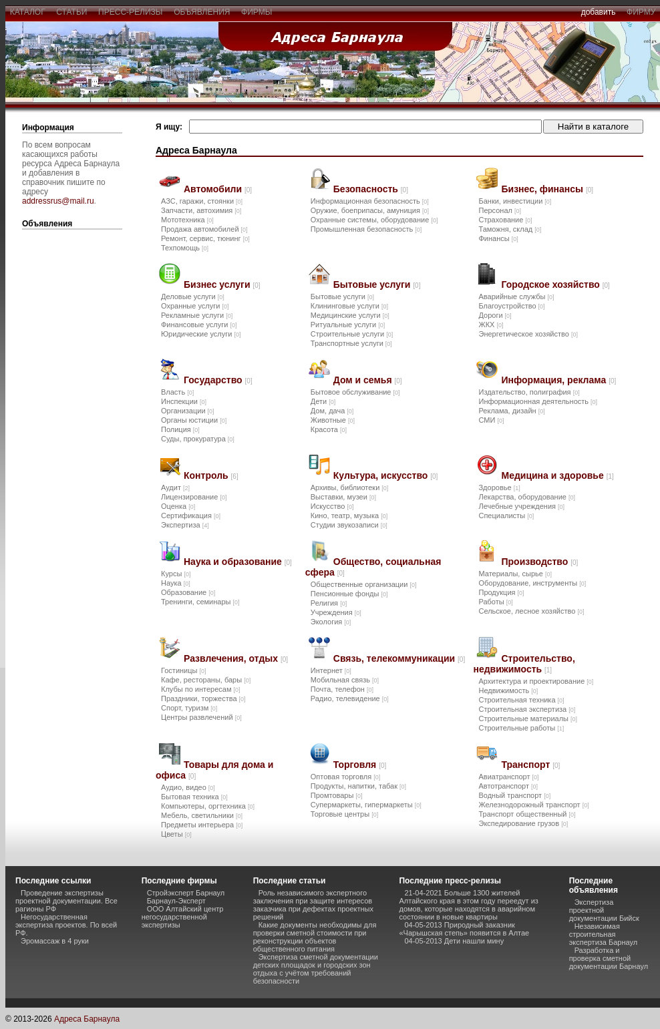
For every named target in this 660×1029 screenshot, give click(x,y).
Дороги (494, 315)
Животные (333, 420)
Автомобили (218, 189)
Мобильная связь (345, 680)
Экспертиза (185, 525)
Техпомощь (184, 248)
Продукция (501, 592)
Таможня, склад (509, 229)
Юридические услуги (200, 334)
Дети (323, 401)
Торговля (359, 764)
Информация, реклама (558, 380)
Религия (329, 603)
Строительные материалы (527, 718)
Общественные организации (364, 584)
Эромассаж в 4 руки (55, 941)
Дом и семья (367, 380)
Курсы (175, 574)
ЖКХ (490, 325)
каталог (27, 12)
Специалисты (506, 515)
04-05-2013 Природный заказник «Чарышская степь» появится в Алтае (464, 929)
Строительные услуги (352, 334)
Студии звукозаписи (349, 525)
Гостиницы (183, 670)
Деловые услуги (192, 296)
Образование (188, 592)
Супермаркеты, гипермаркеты (366, 805)
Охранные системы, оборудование (374, 220)
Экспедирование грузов (523, 823)
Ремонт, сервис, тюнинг (205, 238)
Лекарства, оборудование (526, 497)
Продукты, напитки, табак (358, 786)
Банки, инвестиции (514, 201)
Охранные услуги (194, 306)
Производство (539, 561)
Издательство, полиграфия (528, 392)
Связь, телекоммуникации (399, 658)
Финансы (498, 238)
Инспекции (183, 401)
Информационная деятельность (537, 401)
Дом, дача (332, 411)
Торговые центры (344, 814)
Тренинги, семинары (200, 602)
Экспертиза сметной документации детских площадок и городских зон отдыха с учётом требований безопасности (315, 969)
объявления (201, 12)
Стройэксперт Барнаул (186, 893)
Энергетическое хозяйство (527, 334)
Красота (329, 429)
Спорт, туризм (189, 708)
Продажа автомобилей (204, 229)
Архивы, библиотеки (350, 487)
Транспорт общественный (526, 814)
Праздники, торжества (203, 698)
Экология (331, 622)
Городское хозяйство (555, 284)
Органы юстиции (193, 420)
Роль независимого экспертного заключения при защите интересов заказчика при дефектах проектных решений (313, 905)
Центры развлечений (201, 717)
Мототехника (187, 220)
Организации (187, 411)
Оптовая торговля (345, 777)
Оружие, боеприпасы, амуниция (370, 210)
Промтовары (337, 795)
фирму (641, 12)
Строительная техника (521, 700)
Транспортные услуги (351, 343)
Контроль (211, 475)
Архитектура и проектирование (535, 681)
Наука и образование (238, 561)
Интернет (331, 670)
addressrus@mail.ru (58, 201)
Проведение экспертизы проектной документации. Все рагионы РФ (66, 901)
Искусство (332, 506)
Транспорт (530, 764)
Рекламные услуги (196, 315)
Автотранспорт (508, 786)
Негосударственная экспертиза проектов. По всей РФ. (66, 925)
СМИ (491, 420)
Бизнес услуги (222, 284)
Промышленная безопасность (366, 229)
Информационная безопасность (370, 201)
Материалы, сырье (514, 574)
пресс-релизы (130, 12)
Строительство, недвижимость (523, 663)
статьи (72, 12)
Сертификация (190, 515)
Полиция (180, 429)
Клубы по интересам (200, 689)
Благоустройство (511, 306)
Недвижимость (508, 690)
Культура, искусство (385, 475)
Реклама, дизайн (511, 411)
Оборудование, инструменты (532, 583)
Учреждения (336, 612)
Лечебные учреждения (521, 506)
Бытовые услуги (377, 284)
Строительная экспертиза (526, 709)
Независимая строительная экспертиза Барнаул (603, 934)
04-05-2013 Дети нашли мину (454, 941)
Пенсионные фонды (349, 594)
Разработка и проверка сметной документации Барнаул (608, 958)
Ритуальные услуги (348, 325)
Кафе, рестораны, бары (206, 680)
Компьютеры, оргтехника (208, 806)
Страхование (505, 220)
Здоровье (499, 487)
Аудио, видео (188, 787)
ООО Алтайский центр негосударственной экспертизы (183, 917)
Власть (177, 392)
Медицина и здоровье (557, 475)
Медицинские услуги (350, 315)
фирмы (256, 12)
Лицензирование (193, 497)
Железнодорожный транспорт (533, 805)
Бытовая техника (194, 797)
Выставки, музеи (343, 497)
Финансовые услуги (198, 325)
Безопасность (370, 189)
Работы (495, 602)
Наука (175, 583)
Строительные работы (521, 728)
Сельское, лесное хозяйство (531, 611)
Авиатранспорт (508, 777)
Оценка (178, 506)
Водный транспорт (514, 795)
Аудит (175, 487)
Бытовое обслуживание (355, 392)
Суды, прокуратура (197, 439)
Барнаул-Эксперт (176, 901)
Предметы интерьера (201, 825)
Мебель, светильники (201, 815)
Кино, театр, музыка (349, 515)
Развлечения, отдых (236, 658)
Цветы (176, 834)
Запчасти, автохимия (201, 210)
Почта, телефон (342, 689)
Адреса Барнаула (87, 1019)
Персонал (499, 210)
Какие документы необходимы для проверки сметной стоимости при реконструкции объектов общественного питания (315, 937)
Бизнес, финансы (547, 189)
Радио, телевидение (350, 698)
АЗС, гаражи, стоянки (201, 201)
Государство (218, 380)
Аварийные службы (516, 296)
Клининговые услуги (349, 306)
